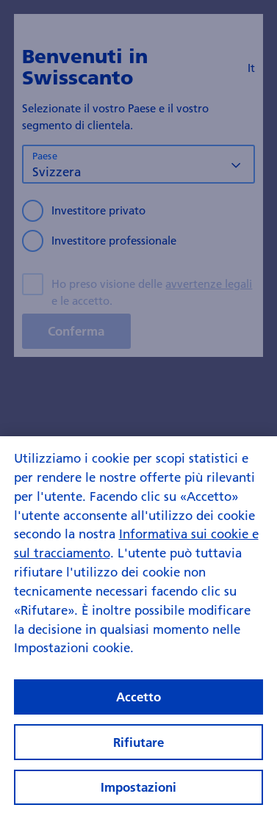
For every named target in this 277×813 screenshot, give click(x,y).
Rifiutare (138, 747)
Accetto (138, 701)
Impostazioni (138, 792)
